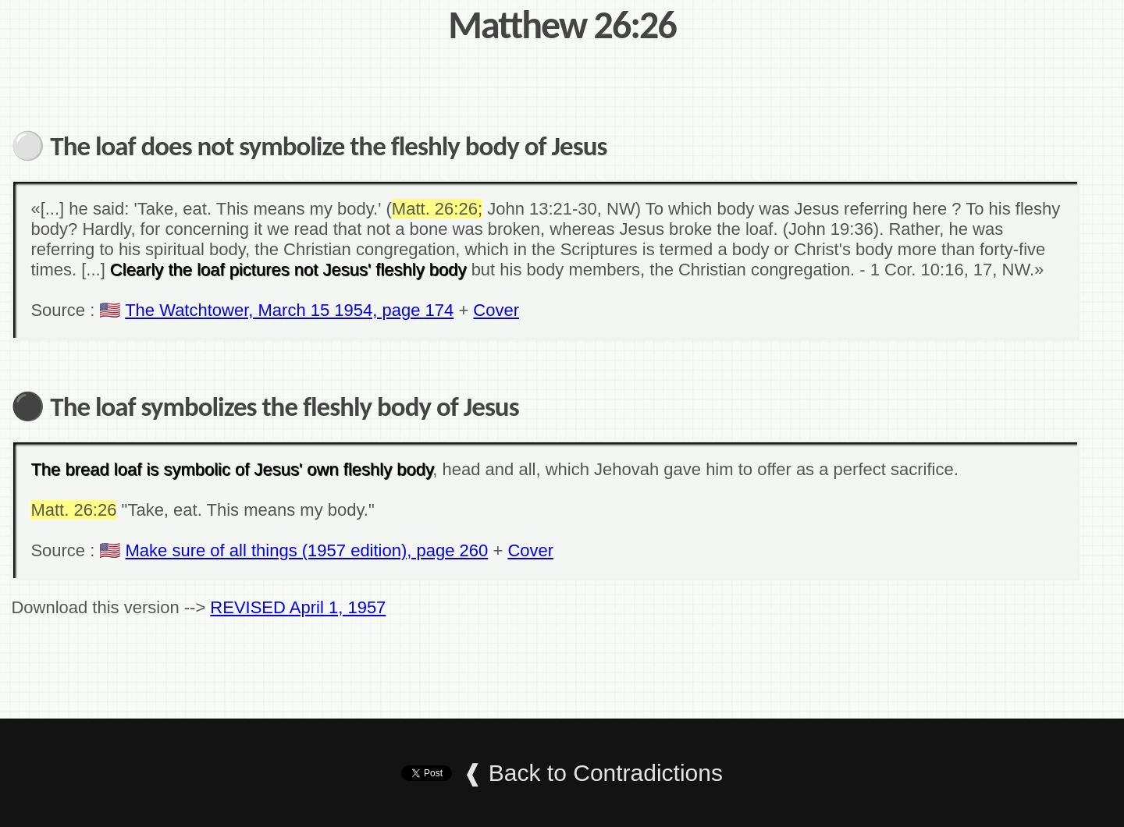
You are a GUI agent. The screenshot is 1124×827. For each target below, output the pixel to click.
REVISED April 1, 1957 (298, 607)
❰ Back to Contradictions (593, 773)
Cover (496, 310)
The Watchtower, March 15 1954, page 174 (289, 310)
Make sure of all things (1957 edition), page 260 (307, 550)
